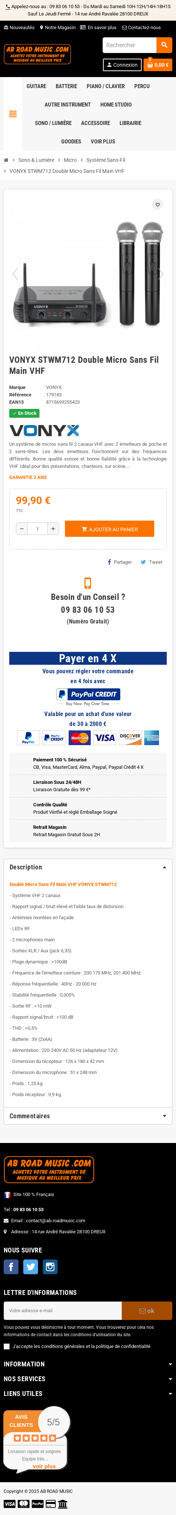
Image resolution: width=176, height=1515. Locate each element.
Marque (17, 387)
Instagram (50, 1266)
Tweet (151, 562)
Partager (120, 562)
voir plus (44, 1466)
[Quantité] (37, 529)
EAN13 (16, 402)
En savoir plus (102, 27)
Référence (20, 394)
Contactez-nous (141, 27)
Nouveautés (19, 27)
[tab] (88, 867)
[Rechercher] (137, 45)
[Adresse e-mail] (63, 1311)
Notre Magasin (57, 27)
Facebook (11, 1266)
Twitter (30, 1266)
